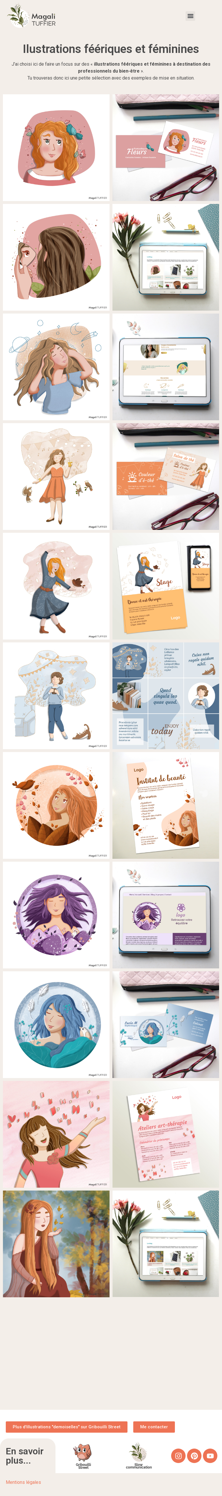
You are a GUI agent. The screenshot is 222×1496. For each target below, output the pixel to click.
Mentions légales (23, 1482)
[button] (190, 16)
